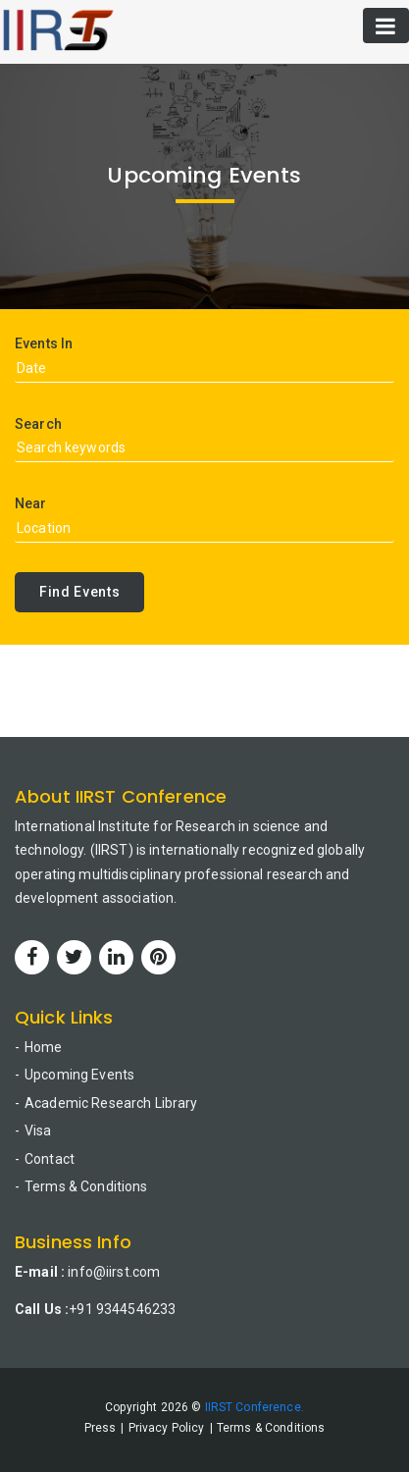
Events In (44, 343)
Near (31, 503)
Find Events (79, 592)
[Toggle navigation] (386, 25)
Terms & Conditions (86, 1186)
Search (38, 424)
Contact (50, 1159)
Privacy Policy (166, 1428)
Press (100, 1428)
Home (44, 1047)
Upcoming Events (79, 1074)
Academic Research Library (111, 1103)
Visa (38, 1130)
